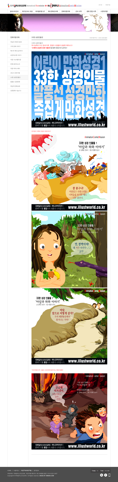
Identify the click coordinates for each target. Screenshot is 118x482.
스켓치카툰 (104, 11)
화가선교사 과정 (27, 11)
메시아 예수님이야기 (16, 51)
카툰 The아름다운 (15, 59)
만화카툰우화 (66, 11)
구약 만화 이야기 (15, 46)
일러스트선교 (14, 11)
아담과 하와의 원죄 (16, 42)
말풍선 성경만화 (15, 82)
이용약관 (16, 470)
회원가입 (108, 5)
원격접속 (36, 470)
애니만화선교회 (53, 11)
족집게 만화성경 (15, 86)
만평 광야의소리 (15, 64)
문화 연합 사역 (91, 11)
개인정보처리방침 (26, 470)
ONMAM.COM (50, 475)
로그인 (100, 5)
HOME (9, 470)
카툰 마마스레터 (15, 68)
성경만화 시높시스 (15, 90)
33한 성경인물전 (15, 77)
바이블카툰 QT (40, 11)
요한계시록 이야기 (15, 55)
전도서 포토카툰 (15, 73)
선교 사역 (79, 11)
